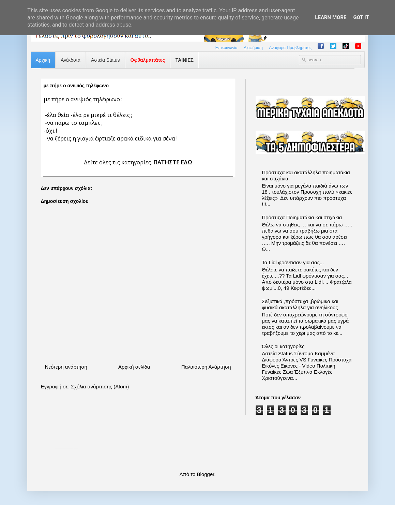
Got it (361, 17)
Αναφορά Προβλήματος (290, 47)
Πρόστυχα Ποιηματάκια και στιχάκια (302, 217)
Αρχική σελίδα (134, 367)
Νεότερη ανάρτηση (66, 367)
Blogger (205, 474)
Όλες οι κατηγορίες (283, 346)
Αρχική (43, 60)
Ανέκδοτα (70, 60)
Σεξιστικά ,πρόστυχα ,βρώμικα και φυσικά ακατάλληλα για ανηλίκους (300, 304)
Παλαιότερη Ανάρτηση (206, 367)
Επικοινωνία (226, 47)
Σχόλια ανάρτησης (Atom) (100, 386)
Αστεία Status (105, 60)
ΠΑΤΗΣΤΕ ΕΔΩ (172, 162)
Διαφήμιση (253, 47)
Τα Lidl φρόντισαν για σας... (293, 262)
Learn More (330, 17)
